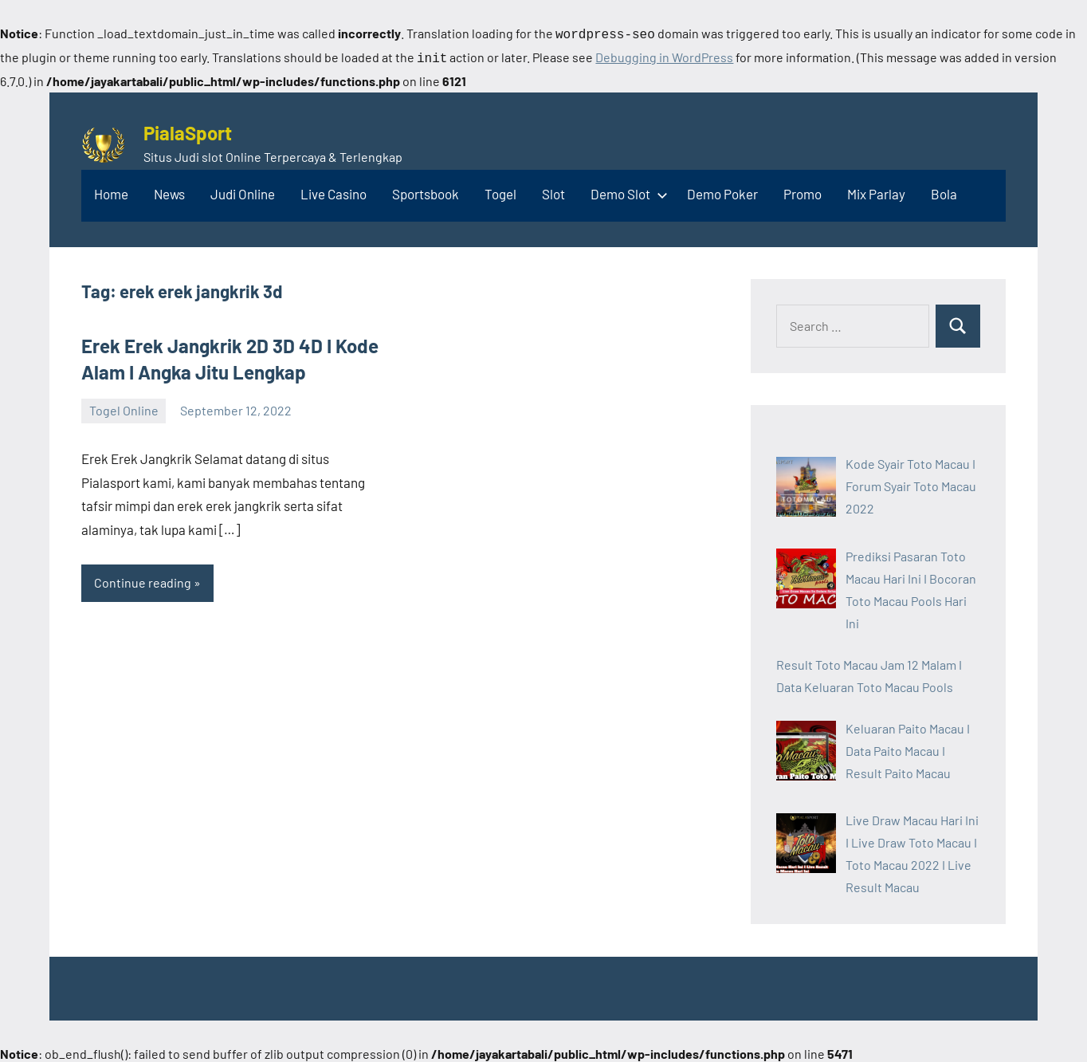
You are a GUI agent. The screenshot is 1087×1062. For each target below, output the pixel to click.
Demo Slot (626, 191)
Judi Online (242, 191)
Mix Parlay (876, 191)
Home (111, 191)
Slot (553, 191)
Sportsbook (425, 191)
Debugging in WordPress (664, 55)
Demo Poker (722, 191)
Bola (944, 191)
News (169, 191)
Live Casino (333, 191)
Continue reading (142, 579)
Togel (500, 191)
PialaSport (187, 129)
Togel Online (124, 407)
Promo (802, 191)
